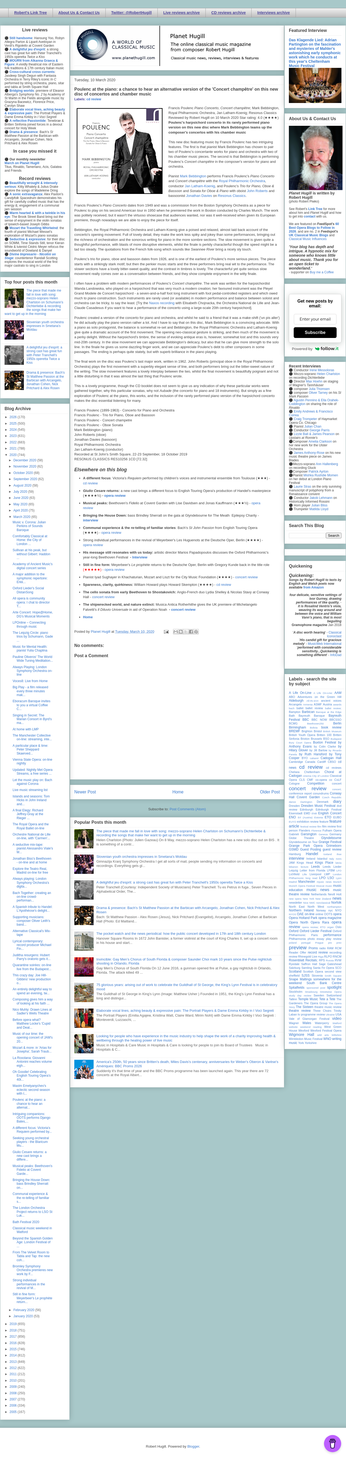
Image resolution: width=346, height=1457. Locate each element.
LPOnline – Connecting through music (29, 624)
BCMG (293, 723)
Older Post (270, 792)
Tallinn (293, 999)
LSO (330, 878)
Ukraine (330, 1014)
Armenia (308, 704)
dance (292, 801)
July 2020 (20, 492)
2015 (14, 1349)
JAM (292, 862)
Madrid (293, 881)
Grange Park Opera (306, 846)
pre (330, 942)
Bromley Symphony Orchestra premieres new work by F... (33, 1270)
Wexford (304, 1030)
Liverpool (315, 874)
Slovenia (317, 975)
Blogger (193, 1446)
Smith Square (333, 975)
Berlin (337, 723)
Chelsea (294, 772)
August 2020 (22, 485)
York (301, 1042)
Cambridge (296, 761)
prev (338, 942)
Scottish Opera (313, 971)
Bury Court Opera (300, 742)
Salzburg (294, 967)
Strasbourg (311, 991)
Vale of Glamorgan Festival (309, 1018)
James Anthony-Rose (309, 453)
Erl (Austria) (305, 817)
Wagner (294, 1023)
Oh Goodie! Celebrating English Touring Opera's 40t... (32, 1075)
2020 (14, 455)
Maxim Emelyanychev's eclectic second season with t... (31, 1089)
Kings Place (324, 862)
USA (338, 1014)
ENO (292, 817)
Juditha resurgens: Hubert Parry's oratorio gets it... (31, 957)
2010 (14, 1380)
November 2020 (25, 466)
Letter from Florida (312, 870)
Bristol (318, 731)
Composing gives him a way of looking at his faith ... (33, 1001)
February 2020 (24, 1310)
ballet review (314, 708)
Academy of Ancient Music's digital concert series (33, 566)
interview (90, 520)
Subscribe (315, 332)
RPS (322, 960)
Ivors (338, 858)
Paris (314, 935)
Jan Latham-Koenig (200, 186)
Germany (335, 834)
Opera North (298, 922)
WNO (327, 1039)
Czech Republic (331, 797)
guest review (332, 849)
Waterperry (322, 1023)
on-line (309, 914)
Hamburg (295, 854)
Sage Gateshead (330, 964)
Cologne (294, 783)
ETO (328, 817)
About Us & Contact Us (79, 12)
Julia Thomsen (319, 389)
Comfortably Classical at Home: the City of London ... (30, 540)
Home (88, 617)
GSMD (294, 849)
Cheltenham (312, 772)
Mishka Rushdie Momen (320, 475)
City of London (320, 775)
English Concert (329, 813)
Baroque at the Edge (328, 712)
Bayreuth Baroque (312, 715)
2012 (14, 1368)
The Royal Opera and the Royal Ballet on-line (31, 826)
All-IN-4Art (312, 700)
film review (329, 826)
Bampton (294, 711)
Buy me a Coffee (322, 272)
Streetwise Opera (330, 991)
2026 (14, 417)
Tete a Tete (327, 999)
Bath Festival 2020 (26, 1222)
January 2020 (23, 1316)
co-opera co (323, 779)
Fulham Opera (332, 830)
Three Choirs (322, 1010)
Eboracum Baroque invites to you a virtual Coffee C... (31, 705)
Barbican (308, 712)
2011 (14, 1374)
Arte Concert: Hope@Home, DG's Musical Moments (33, 614)
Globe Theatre (301, 838)
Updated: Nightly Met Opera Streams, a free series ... (33, 771)
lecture (304, 866)
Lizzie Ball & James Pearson (314, 434)
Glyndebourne (331, 838)
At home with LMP (26, 729)
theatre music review (327, 1007)
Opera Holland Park (303, 918)
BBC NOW (319, 719)
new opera (295, 898)
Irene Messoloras (322, 370)
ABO (292, 696)
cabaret (314, 758)
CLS (302, 779)
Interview (139, 557)
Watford (337, 1023)
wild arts (323, 1034)
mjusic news (324, 881)
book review (331, 727)
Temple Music (308, 999)
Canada (310, 761)
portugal (306, 942)
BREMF (294, 731)
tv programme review (311, 1014)
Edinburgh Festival (328, 809)
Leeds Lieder (332, 866)
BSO (326, 738)
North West (316, 906)
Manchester (306, 882)
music (328, 885)
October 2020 (23, 473)
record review (318, 952)
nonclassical (323, 902)
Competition (315, 783)
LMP (327, 874)
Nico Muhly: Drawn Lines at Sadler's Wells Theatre (32, 1011)
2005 (14, 1412)
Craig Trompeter (305, 419)
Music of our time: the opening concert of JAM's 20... (33, 1037)
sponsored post (316, 987)
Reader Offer (297, 952)
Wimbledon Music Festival (306, 1038)
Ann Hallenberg (327, 464)
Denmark (323, 801)
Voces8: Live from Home (30, 681)
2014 (14, 1355)
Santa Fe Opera (323, 967)
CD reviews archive (228, 12)
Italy (331, 858)
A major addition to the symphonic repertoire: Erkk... (30, 578)
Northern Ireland (301, 910)
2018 (14, 1330)
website (293, 1026)
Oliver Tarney (318, 393)
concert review (246, 577)
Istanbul (322, 858)
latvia (338, 862)
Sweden (319, 995)
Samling (306, 967)
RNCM (337, 956)
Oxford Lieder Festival (316, 931)
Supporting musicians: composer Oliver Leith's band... (31, 921)
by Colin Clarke (325, 746)
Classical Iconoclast (334, 634)
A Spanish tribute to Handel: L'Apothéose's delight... (33, 909)
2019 (14, 1324)
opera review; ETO (313, 927)
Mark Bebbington (193, 176)
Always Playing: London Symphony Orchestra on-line (32, 671)
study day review (300, 995)
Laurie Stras (302, 486)
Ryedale (294, 964)
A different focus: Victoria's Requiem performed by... (32, 1130)
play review (333, 938)
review (293, 956)
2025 (14, 423)
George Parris (320, 430)
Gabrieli (294, 834)
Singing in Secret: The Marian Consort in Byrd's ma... (32, 719)
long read (311, 878)
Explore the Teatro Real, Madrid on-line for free (30, 870)
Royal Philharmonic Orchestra (242, 181)
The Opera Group (315, 1003)
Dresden (294, 805)
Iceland (327, 854)
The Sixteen (304, 1007)
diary (337, 801)
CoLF (337, 779)
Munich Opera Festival (302, 885)
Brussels (316, 738)
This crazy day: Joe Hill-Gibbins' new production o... (32, 979)
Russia (330, 960)
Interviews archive (273, 12)
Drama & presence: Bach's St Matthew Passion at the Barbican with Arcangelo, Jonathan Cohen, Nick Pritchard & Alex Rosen (46, 380)
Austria (327, 704)
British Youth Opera (302, 735)
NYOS (292, 914)
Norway (321, 910)
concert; (336, 789)
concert (336, 783)
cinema (307, 775)
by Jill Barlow (318, 750)
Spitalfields (296, 987)
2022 (14, 442)
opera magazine (329, 918)
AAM (337, 693)
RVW (338, 960)
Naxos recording (162, 303)
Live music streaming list (30, 790)
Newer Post (85, 792)
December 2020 (25, 460)
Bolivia (314, 727)
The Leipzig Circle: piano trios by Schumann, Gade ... (33, 636)
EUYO (292, 821)
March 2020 (22, 517)
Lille (304, 874)
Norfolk (336, 902)
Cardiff (321, 761)
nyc (330, 910)
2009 (14, 1387)
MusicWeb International (324, 644)
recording (335, 952)
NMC (312, 902)
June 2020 (21, 498)
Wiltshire (336, 1034)
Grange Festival (330, 842)
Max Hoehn (314, 381)
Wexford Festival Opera (325, 1030)
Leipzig (293, 870)
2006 (14, 1405)
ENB (314, 813)
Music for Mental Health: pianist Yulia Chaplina (30, 648)
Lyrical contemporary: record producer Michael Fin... (32, 945)
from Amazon (313, 587)
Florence (316, 830)
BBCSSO (335, 719)
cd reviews (333, 767)
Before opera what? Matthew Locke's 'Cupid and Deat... (31, 1023)
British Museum (332, 731)
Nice (305, 902)
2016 (14, 1343)
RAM (330, 948)
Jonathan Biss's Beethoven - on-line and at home (32, 860)
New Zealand (323, 898)
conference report (300, 793)
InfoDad (335, 655)
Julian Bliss (319, 505)
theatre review (300, 1011)
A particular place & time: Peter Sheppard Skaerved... (30, 749)
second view (333, 971)
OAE (300, 914)
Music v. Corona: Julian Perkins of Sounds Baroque (29, 526)
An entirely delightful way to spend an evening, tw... (32, 991)
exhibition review (307, 821)
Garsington (309, 834)
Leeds (315, 867)
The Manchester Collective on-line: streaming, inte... (32, 737)
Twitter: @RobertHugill (131, 12)
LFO (338, 870)
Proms (313, 948)
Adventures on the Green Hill (319, 696)
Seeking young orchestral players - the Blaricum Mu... (31, 1142)
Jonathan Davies (199, 196)
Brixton (305, 738)
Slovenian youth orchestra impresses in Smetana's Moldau (141, 857)
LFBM (331, 870)
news (336, 898)
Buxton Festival (324, 742)
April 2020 (21, 510)
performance (332, 935)
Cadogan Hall (331, 758)
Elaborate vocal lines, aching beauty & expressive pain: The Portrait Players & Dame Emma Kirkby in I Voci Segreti (185, 1011)
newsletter (295, 902)
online (319, 914)
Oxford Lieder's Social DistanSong (28, 590)
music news (317, 890)
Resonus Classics (231, 196)
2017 (14, 1336)
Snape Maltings (300, 979)
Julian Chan (312, 426)
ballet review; (333, 708)
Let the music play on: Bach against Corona (32, 782)
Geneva (323, 834)
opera (337, 914)
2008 (14, 1393)
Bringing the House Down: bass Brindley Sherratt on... (31, 1184)
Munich (337, 881)
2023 (14, 436)
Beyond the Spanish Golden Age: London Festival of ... (33, 1242)
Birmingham (297, 727)
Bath (292, 715)
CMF (310, 779)
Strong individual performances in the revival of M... (29, 1284)
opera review (115, 496)
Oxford (294, 931)
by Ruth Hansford (313, 754)
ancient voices (331, 700)
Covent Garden (308, 797)
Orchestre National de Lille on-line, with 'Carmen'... (31, 836)
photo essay (316, 938)
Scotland (295, 971)
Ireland (310, 858)
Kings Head (305, 862)
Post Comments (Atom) (188, 809)
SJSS (305, 975)
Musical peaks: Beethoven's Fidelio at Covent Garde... (32, 1170)
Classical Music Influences (308, 239)
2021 (14, 448)
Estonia (318, 817)
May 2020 (20, 504)
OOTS (328, 914)
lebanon (293, 866)
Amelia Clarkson (320, 441)
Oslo (338, 927)
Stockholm (295, 991)
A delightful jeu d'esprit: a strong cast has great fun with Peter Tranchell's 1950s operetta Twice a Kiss (174, 882)
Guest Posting (310, 849)
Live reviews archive (181, 12)
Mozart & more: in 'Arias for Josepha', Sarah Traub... (32, 1049)
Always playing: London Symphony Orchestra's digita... (31, 882)
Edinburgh (306, 809)
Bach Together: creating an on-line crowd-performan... (32, 897)
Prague (319, 942)
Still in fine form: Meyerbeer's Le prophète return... (32, 1298)
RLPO (328, 956)
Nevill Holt (334, 894)
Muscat (320, 885)
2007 (14, 1399)
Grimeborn (333, 846)
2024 (14, 430)
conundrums (321, 793)
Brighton (306, 731)
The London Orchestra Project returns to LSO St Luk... (32, 1211)
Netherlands (318, 894)
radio (322, 948)
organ (330, 927)
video (336, 1018)
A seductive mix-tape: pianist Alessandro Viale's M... (33, 848)
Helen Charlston (328, 374)
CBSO (332, 761)
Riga (320, 956)
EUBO (337, 817)
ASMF (318, 704)
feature (324, 821)
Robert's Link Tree (30, 12)
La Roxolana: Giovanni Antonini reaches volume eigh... (32, 1062)
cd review (93, 99)
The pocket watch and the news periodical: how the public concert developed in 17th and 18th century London (181, 934)
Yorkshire (311, 1042)
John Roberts (257, 191)
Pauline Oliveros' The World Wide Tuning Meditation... (33, 659)
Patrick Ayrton (319, 471)
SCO (338, 967)
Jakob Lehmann (321, 498)
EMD (307, 813)
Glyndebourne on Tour (303, 842)
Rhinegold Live (307, 956)
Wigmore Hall (301, 1034)
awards (337, 704)
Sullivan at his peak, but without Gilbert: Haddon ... (31, 554)
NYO (338, 910)
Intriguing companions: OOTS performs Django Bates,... (31, 1118)
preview (298, 947)
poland (293, 942)
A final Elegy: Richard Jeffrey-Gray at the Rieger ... (28, 814)
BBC (306, 720)
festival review (308, 826)
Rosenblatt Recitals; (303, 960)
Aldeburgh (296, 700)
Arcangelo (295, 704)
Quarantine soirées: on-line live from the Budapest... (32, 967)
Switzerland (333, 995)
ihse (339, 854)
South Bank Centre (324, 983)
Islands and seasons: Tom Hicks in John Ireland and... (31, 800)
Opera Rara (320, 922)
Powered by (315, 349)
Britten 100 (324, 735)
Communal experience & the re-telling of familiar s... (31, 1198)
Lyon (338, 878)
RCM (338, 948)
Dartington (306, 801)
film (319, 826)
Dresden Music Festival (318, 806)
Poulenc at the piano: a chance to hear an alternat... (29, 1103)
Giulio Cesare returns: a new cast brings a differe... (30, 1156)
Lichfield (294, 874)
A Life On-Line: (323, 692)
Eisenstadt (295, 813)
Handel (312, 854)
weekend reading (311, 1026)
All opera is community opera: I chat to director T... (31, 602)
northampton (334, 906)
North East (297, 906)
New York (308, 898)
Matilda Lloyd (318, 509)
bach (292, 708)
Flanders (304, 830)
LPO (322, 878)
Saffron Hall (309, 964)
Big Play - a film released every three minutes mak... (30, 691)
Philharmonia (297, 938)
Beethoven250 (315, 723)
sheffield (294, 975)
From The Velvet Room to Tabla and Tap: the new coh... (31, 1256)
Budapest (335, 738)
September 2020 (25, 479)
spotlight (334, 987)
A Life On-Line (300, 693)
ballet (299, 708)
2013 (14, 1362)
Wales (306, 1023)
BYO (305, 758)
